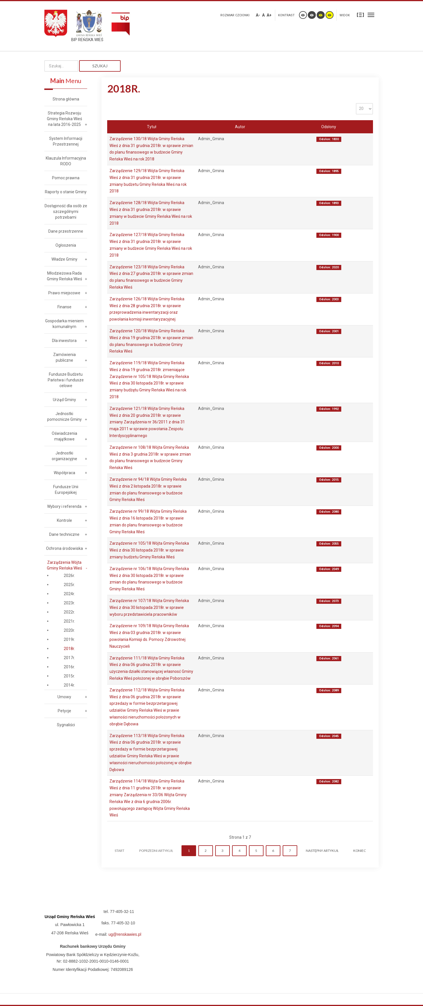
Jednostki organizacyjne (64, 456)
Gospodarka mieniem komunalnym (64, 324)
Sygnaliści (66, 725)
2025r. (69, 584)
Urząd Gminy (64, 399)
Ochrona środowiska (64, 548)
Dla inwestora (64, 340)
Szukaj (99, 65)
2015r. (69, 676)
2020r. (69, 630)
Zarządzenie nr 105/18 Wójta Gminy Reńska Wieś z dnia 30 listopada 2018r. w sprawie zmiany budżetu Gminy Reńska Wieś (149, 550)
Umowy (64, 697)
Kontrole (64, 520)
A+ (269, 15)
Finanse (64, 307)
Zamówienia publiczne (64, 357)
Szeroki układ (371, 14)
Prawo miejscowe (64, 293)
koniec (359, 850)
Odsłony (328, 126)
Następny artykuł (322, 850)
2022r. (69, 612)
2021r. (69, 621)
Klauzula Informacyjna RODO (66, 161)
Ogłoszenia (65, 245)
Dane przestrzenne (65, 231)
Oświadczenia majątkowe (64, 436)
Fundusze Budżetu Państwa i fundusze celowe (66, 380)
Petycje (64, 711)
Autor (240, 126)
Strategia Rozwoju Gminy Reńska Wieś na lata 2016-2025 (64, 119)
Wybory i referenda (64, 506)
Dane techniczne (64, 534)
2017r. (69, 657)
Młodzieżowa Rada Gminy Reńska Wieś (64, 276)
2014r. (69, 685)
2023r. (69, 603)
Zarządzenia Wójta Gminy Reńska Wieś (64, 565)
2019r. (69, 639)
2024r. (69, 593)
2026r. (69, 575)
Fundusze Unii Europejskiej (65, 489)
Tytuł (151, 126)
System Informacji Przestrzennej (65, 141)
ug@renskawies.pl (124, 934)
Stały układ (360, 14)
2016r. (69, 667)
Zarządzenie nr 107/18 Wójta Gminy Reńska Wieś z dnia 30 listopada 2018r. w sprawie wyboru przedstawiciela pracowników (149, 607)
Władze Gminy (64, 259)
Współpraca (64, 472)
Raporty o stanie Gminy (66, 192)
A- (258, 15)
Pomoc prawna (65, 178)
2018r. (69, 648)
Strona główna (66, 99)
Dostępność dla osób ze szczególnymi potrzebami (66, 212)
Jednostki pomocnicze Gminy (64, 416)
